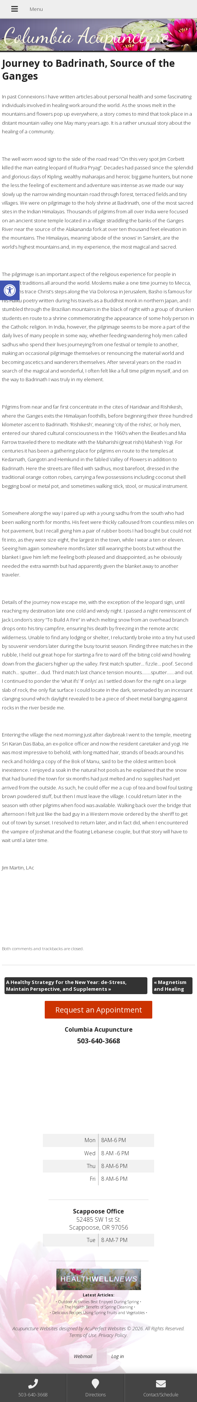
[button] (10, 290)
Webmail (83, 1356)
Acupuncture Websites (35, 1328)
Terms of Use (82, 1335)
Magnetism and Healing (170, 985)
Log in (117, 1356)
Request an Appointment (98, 1010)
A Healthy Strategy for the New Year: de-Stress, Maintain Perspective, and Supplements (66, 985)
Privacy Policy (112, 1335)
